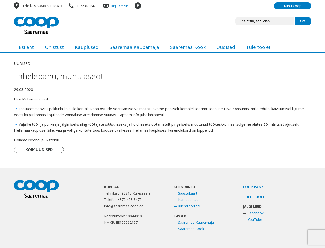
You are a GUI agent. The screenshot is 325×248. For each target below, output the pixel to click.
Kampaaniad (188, 199)
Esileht (26, 47)
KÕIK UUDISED (39, 149)
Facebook (256, 213)
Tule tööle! (258, 47)
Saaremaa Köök (188, 47)
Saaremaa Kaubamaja (134, 47)
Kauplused (87, 47)
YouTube (255, 219)
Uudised (225, 47)
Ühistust (54, 47)
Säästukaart (187, 193)
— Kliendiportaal (187, 206)
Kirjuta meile (120, 6)
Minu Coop (292, 5)
